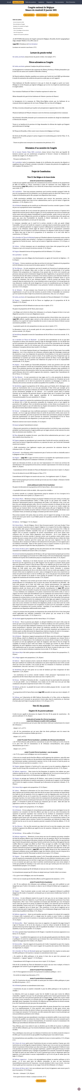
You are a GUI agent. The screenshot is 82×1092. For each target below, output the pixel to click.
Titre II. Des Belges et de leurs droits (21, 30)
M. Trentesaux (17, 561)
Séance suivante (53, 15)
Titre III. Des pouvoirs (18, 32)
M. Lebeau (16, 246)
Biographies (50, 2)
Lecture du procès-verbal (18, 22)
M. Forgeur (16, 251)
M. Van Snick (16, 618)
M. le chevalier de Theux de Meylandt (24, 237)
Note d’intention (70, 2)
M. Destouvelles (17, 923)
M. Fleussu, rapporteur (19, 400)
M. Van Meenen (17, 268)
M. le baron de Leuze (19, 1043)
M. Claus (15, 435)
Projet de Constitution (18, 28)
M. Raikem (16, 522)
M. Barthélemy (17, 334)
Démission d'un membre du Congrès (20, 26)
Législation (41, 2)
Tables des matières (30, 2)
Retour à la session (41, 15)
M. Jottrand (16, 452)
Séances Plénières (18, 2)
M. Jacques (16, 425)
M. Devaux (16, 411)
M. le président (17, 162)
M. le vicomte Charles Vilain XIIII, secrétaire (27, 152)
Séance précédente (29, 15)
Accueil (9, 2)
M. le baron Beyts (18, 499)
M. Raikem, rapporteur (20, 771)
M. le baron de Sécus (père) (21, 549)
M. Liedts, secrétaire (19, 57)
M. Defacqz (16, 581)
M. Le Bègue (16, 657)
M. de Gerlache (32, 44)
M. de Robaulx (17, 205)
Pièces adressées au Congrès (19, 24)
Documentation (59, 2)
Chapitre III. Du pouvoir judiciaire (21, 34)
